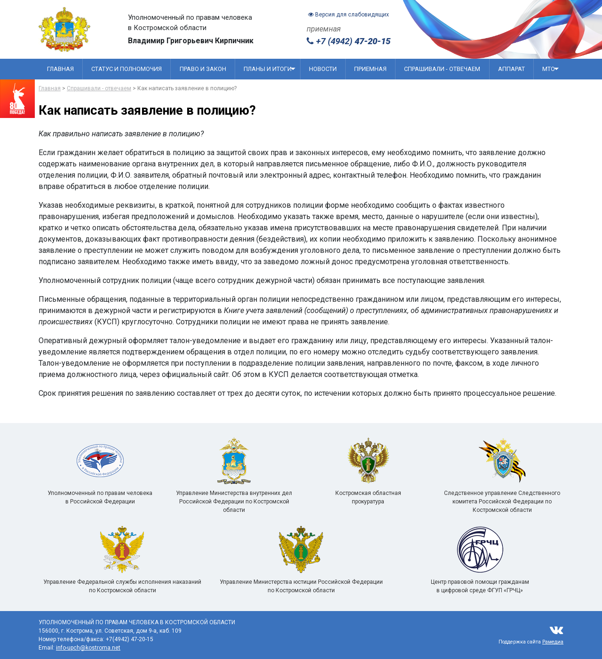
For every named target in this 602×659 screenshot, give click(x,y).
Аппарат (511, 68)
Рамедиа (552, 642)
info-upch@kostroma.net (88, 647)
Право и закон (203, 68)
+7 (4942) (348, 41)
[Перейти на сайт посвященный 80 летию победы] (17, 98)
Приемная (370, 68)
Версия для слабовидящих (348, 14)
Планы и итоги (269, 68)
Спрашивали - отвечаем (442, 68)
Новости (323, 68)
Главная (60, 68)
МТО (550, 68)
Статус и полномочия (126, 68)
